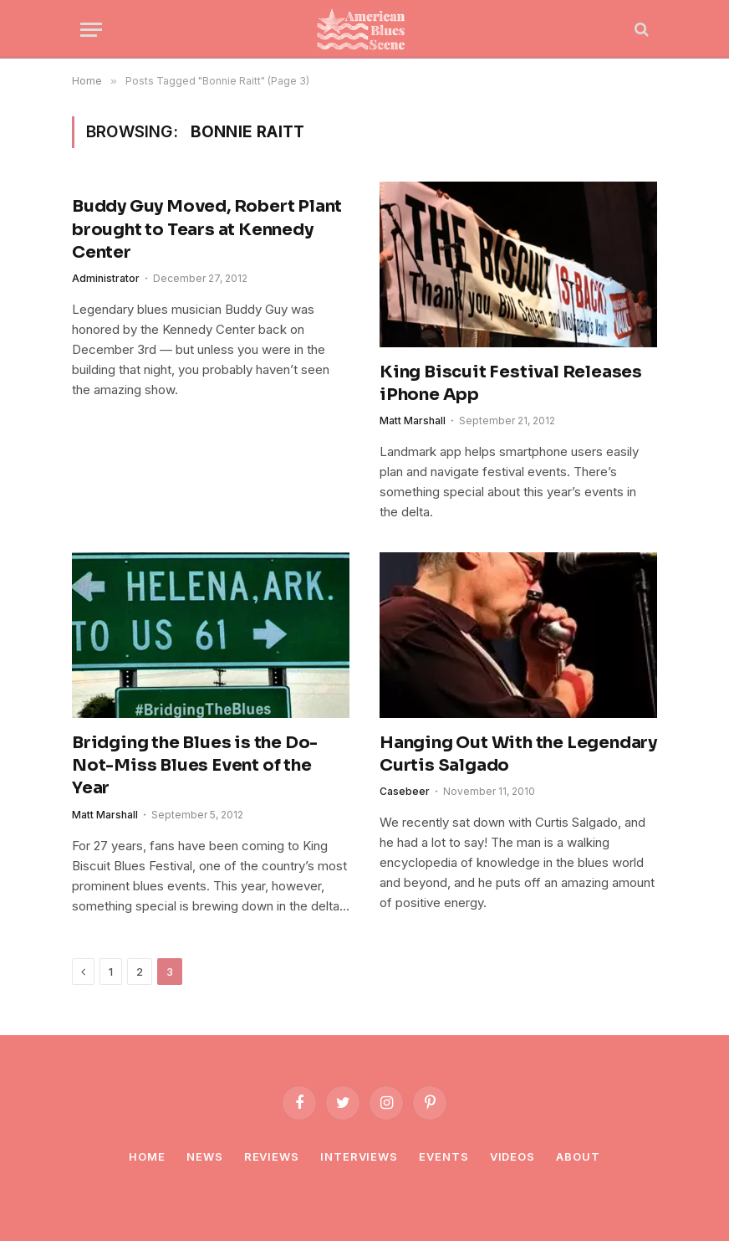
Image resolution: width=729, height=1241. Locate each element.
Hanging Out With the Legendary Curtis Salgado (518, 754)
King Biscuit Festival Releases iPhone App (511, 383)
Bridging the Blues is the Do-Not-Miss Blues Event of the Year (195, 765)
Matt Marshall (413, 420)
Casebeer (405, 791)
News (204, 1156)
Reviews (271, 1156)
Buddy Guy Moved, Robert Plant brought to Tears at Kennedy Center (207, 229)
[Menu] (91, 30)
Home (147, 1156)
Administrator (106, 278)
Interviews (359, 1156)
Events (443, 1156)
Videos (512, 1156)
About (578, 1156)
